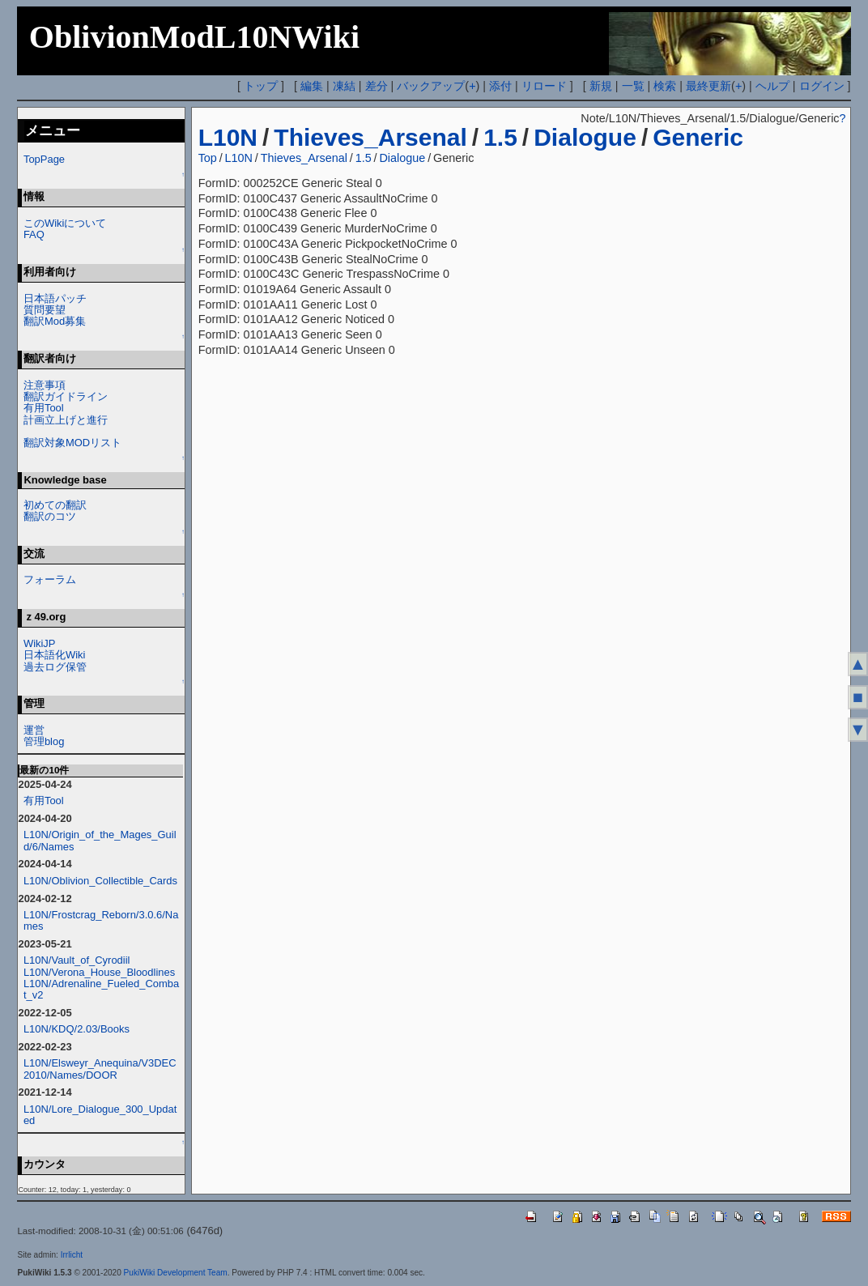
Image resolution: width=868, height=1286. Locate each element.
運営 (34, 730)
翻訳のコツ (49, 516)
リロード (544, 85)
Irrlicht (72, 1254)
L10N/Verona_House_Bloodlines (99, 972)
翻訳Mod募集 (54, 321)
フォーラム (49, 579)
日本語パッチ (55, 298)
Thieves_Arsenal (370, 137)
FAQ (34, 234)
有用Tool (43, 408)
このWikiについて (64, 223)
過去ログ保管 (55, 667)
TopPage (44, 159)
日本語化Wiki (54, 655)
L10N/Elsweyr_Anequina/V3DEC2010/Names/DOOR (100, 1068)
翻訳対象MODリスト (72, 442)
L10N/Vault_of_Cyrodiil (76, 960)
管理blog (44, 741)
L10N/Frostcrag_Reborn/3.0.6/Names (101, 920)
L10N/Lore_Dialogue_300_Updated (100, 1114)
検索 (664, 85)
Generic (698, 137)
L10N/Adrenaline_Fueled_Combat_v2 (101, 989)
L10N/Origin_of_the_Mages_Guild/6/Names (100, 840)
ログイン (822, 85)
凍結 (344, 85)
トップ (261, 85)
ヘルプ (772, 85)
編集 (311, 85)
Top (207, 157)
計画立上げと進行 (65, 420)
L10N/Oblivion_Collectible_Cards (100, 881)
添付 (500, 85)
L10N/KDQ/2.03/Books (76, 1029)
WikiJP (39, 643)
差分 (376, 85)
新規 (600, 85)
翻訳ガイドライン (65, 396)
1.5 (500, 137)
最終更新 (708, 85)
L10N (227, 137)
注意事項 (44, 385)
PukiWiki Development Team (176, 1272)
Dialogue (585, 137)
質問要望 (44, 310)
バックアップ (431, 85)
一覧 (633, 85)
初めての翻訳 (55, 505)
